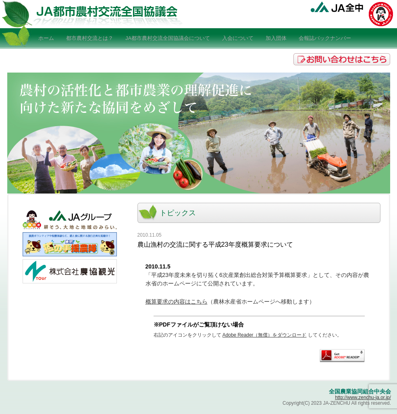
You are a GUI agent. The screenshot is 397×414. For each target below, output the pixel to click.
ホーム (46, 38)
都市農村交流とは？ (89, 38)
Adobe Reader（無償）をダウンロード (264, 335)
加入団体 (276, 38)
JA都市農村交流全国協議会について (167, 38)
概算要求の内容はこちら (176, 301)
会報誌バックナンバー (325, 38)
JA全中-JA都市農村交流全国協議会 (108, 14)
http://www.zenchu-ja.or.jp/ (363, 397)
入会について (238, 38)
